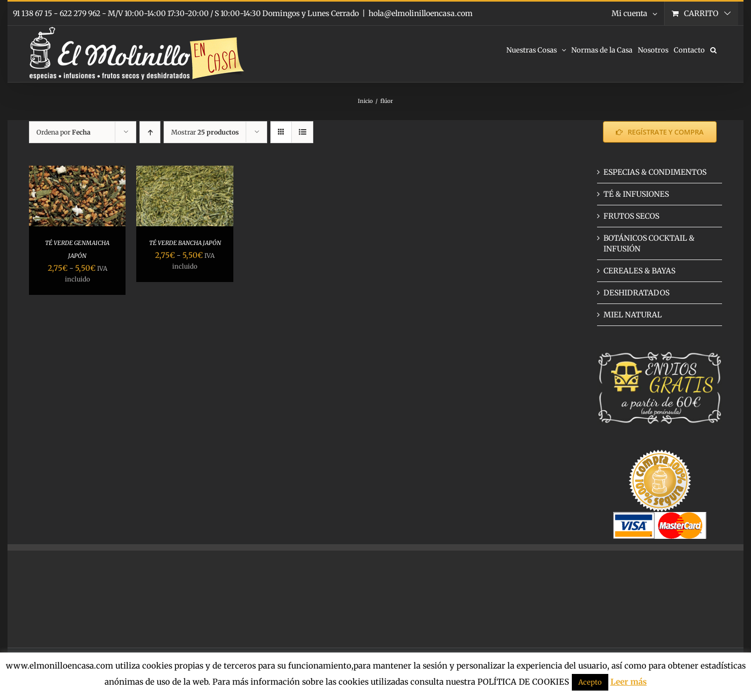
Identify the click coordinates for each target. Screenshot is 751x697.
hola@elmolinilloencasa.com (421, 13)
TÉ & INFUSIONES (636, 194)
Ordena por (63, 132)
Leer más (628, 682)
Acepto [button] (590, 682)
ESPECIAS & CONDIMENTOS (654, 172)
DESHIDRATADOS (636, 293)
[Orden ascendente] (149, 132)
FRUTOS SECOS (631, 216)
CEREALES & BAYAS (639, 271)
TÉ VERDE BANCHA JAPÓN (185, 243)
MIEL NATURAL (632, 315)
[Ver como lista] (302, 132)
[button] (713, 49)
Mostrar (205, 132)
